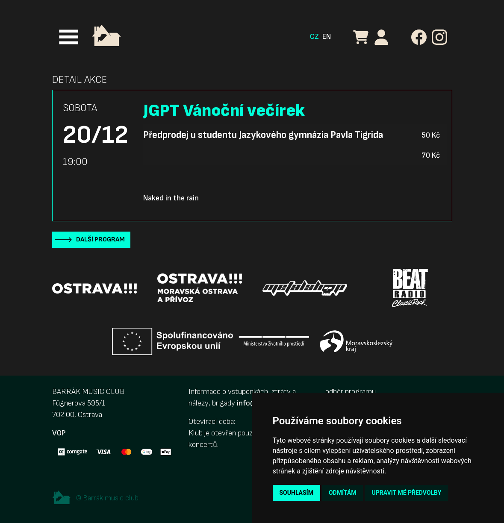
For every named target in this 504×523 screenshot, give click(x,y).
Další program (100, 239)
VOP (58, 433)
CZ (314, 36)
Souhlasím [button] (296, 492)
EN (326, 36)
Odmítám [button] (343, 492)
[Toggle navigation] (68, 37)
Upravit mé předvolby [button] (406, 492)
